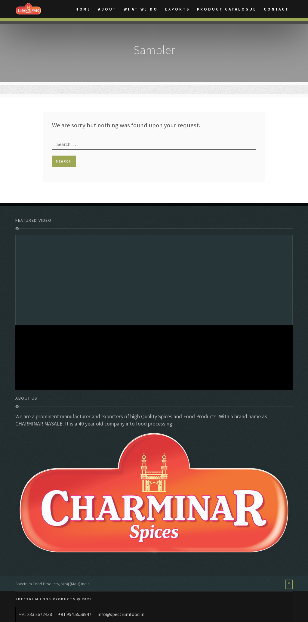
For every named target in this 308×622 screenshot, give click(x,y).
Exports (177, 9)
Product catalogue (227, 9)
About (107, 9)
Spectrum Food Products (37, 583)
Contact (276, 9)
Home (83, 9)
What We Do (141, 9)
